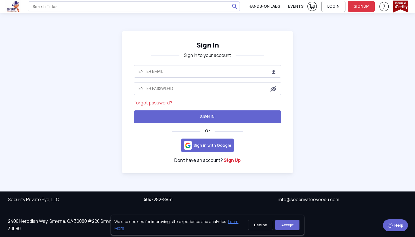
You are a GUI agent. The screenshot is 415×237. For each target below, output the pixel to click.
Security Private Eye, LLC (33, 199)
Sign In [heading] (207, 45)
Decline (260, 224)
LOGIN (333, 6)
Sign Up (232, 160)
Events (295, 6)
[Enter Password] (208, 88)
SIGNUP (361, 6)
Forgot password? (153, 103)
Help (395, 225)
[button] (273, 89)
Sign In (207, 116)
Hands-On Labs (264, 6)
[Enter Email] (208, 71)
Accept (287, 224)
